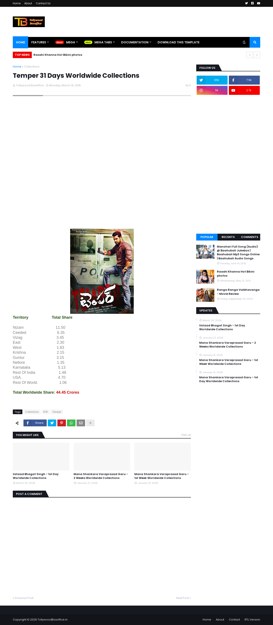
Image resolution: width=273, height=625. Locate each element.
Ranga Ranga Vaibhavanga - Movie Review (238, 292)
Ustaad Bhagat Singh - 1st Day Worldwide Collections (36, 476)
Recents (228, 237)
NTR (45, 412)
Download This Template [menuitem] (178, 42)
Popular (206, 237)
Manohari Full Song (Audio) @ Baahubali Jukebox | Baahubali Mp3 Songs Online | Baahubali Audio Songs (238, 252)
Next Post (182, 598)
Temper (56, 412)
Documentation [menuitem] (134, 42)
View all (186, 435)
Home (16, 3)
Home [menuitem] (20, 42)
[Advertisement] (90, 217)
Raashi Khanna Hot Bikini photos (57, 55)
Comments (249, 237)
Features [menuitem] (38, 42)
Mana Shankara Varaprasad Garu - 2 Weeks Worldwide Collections (101, 476)
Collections (31, 67)
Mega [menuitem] (70, 42)
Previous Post (24, 598)
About (28, 3)
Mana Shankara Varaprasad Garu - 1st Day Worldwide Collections (228, 379)
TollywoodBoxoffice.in (53, 620)
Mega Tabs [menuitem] (103, 42)
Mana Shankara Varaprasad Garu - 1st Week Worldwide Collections (161, 476)
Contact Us (43, 3)
